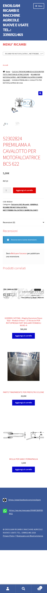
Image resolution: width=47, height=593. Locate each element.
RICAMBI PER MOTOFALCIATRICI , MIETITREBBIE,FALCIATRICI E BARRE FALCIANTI (22, 77)
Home (8, 71)
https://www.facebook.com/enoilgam (24, 500)
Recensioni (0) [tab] (9, 222)
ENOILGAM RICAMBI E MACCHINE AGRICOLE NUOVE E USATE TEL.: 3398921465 (15, 20)
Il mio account (8, 589)
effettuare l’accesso (18, 253)
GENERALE (34, 205)
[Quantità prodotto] (7, 191)
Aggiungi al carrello (24, 190)
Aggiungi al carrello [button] (23, 336)
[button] (40, 93)
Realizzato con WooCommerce (29, 536)
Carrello (36, 587)
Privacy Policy (9, 536)
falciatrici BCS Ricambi (20, 205)
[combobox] (23, 53)
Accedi (5, 65)
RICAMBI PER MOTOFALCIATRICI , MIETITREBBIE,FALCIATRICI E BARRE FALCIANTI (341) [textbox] (24, 53)
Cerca (23, 589)
